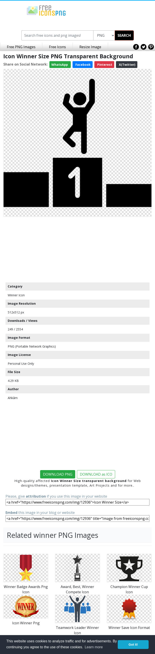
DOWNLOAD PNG (57, 474)
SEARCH (124, 35)
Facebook (83, 64)
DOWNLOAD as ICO (96, 474)
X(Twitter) (126, 64)
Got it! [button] (133, 644)
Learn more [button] (94, 647)
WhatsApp (60, 64)
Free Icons (57, 46)
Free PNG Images (21, 46)
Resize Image (90, 46)
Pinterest (104, 64)
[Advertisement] (77, 249)
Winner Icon (16, 295)
